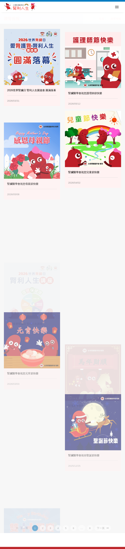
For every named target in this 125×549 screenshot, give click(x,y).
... (82, 530)
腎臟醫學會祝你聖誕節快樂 (83, 489)
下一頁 (103, 530)
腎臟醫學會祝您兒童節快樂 (83, 175)
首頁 (101, 18)
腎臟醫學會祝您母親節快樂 (22, 204)
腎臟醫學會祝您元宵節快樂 (22, 407)
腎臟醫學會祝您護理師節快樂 (85, 103)
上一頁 (22, 530)
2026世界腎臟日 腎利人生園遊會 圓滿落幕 (31, 93)
